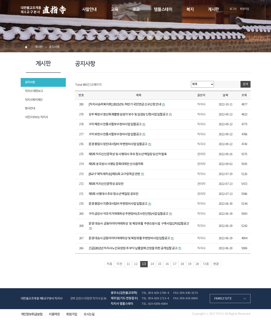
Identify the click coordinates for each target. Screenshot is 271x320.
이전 (119, 264)
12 (135, 264)
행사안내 (30, 108)
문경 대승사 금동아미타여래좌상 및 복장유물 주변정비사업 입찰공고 (129, 238)
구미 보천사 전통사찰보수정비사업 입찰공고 (115, 134)
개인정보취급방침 (31, 314)
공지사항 (30, 82)
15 (159, 264)
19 (189, 264)
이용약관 (54, 314)
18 (182, 264)
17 (174, 264)
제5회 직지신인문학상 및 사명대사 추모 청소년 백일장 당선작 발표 (128, 154)
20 (197, 264)
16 (167, 264)
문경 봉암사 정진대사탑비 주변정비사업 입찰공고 (118, 144)
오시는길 (89, 314)
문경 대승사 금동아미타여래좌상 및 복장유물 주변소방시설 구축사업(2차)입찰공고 (139, 223)
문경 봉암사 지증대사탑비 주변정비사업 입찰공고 (118, 204)
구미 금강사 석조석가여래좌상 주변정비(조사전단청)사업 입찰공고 (129, 214)
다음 (206, 264)
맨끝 (216, 264)
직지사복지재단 (33, 100)
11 (128, 264)
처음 (109, 264)
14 (152, 264)
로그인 (233, 9)
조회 (244, 95)
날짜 (225, 95)
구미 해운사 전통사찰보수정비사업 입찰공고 (115, 124)
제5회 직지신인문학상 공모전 (106, 184)
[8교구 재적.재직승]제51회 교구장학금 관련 (115, 174)
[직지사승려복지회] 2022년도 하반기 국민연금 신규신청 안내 (125, 104)
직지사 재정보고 (34, 91)
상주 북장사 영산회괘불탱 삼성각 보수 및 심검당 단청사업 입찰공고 (128, 114)
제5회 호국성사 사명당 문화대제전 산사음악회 (116, 164)
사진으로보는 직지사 (36, 117)
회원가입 (244, 9)
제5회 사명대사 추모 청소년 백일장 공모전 (113, 194)
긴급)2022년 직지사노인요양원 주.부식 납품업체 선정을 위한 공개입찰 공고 (133, 248)
